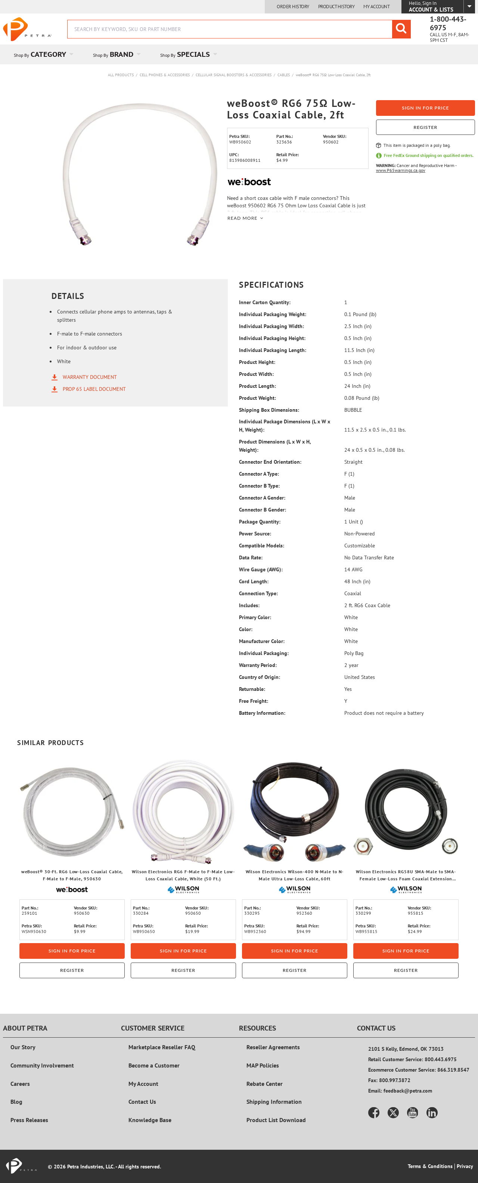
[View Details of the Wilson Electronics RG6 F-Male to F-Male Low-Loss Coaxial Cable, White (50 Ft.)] (183, 812)
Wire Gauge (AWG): (261, 569)
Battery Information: (262, 713)
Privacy (465, 1166)
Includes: (249, 605)
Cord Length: (254, 581)
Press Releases (29, 1120)
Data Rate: (251, 557)
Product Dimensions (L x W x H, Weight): (275, 445)
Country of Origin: (259, 677)
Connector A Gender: (262, 497)
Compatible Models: (261, 545)
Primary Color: (255, 617)
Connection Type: (258, 593)
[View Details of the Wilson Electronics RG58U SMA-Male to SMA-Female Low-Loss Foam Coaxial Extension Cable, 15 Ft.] (406, 812)
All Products (121, 74)
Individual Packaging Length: (272, 350)
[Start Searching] (401, 29)
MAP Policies (262, 1065)
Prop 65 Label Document (94, 388)
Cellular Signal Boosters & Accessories (233, 74)
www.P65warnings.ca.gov (400, 170)
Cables (283, 74)
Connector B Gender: (262, 509)
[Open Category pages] (75, 54)
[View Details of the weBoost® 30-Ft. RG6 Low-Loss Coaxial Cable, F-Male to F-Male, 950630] (72, 812)
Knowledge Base (149, 1120)
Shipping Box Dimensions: (269, 410)
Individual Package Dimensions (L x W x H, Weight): (284, 425)
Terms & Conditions (430, 1166)
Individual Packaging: (264, 653)
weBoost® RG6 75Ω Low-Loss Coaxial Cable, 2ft (333, 74)
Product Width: (256, 374)
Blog (16, 1101)
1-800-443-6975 (448, 23)
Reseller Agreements (273, 1047)
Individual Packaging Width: (271, 326)
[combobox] (239, 29)
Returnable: (252, 689)
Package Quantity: (259, 521)
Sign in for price (425, 108)
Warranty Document (90, 376)
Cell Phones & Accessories (165, 74)
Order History (293, 7)
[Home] (27, 29)
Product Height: (257, 362)
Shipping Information (274, 1101)
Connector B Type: (259, 485)
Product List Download (276, 1120)
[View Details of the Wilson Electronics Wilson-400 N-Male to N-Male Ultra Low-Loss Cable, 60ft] (294, 812)
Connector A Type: (259, 473)
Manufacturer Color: (262, 641)
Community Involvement (42, 1065)
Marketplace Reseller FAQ (161, 1047)
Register (425, 127)
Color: (245, 629)
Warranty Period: (258, 665)
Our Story (22, 1047)
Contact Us (142, 1101)
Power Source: (255, 533)
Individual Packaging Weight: (272, 314)
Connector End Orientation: (270, 461)
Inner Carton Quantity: (265, 302)
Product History (336, 7)
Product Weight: (257, 398)
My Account (376, 7)
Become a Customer (154, 1065)
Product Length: (257, 386)
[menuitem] (42, 54)
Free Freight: (253, 701)
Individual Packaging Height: (272, 338)
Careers (20, 1083)
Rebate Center (264, 1083)
